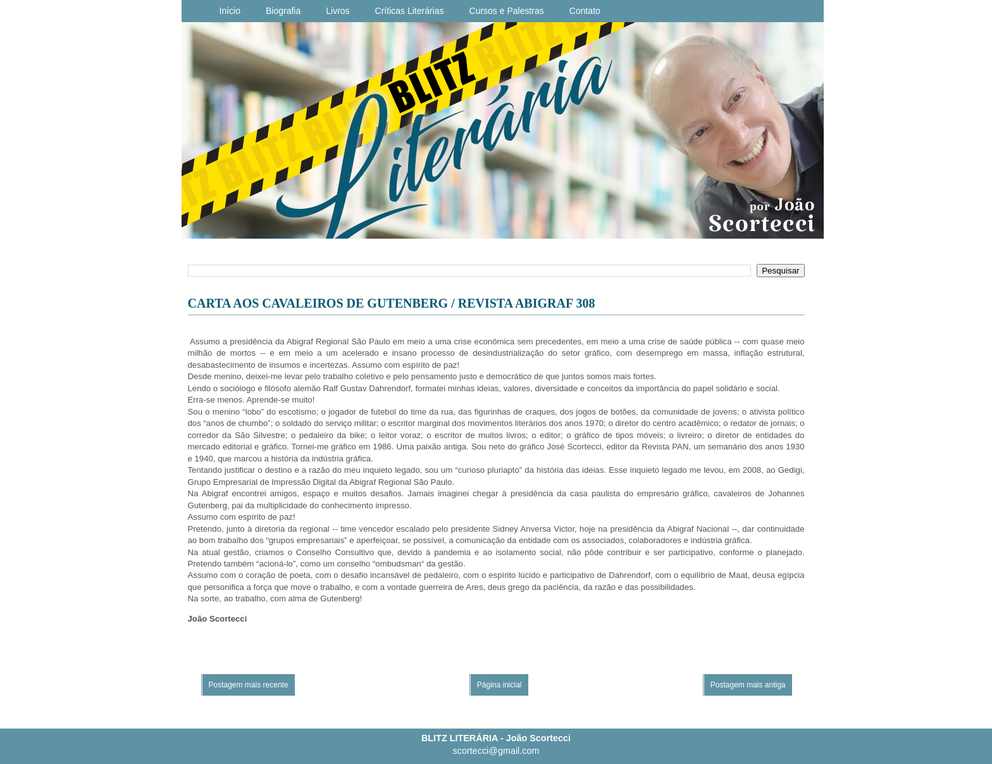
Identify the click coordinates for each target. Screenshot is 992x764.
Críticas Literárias (409, 11)
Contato (584, 11)
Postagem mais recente (248, 684)
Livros (337, 11)
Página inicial (499, 684)
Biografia (283, 11)
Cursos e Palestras (506, 11)
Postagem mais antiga (748, 684)
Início (230, 11)
